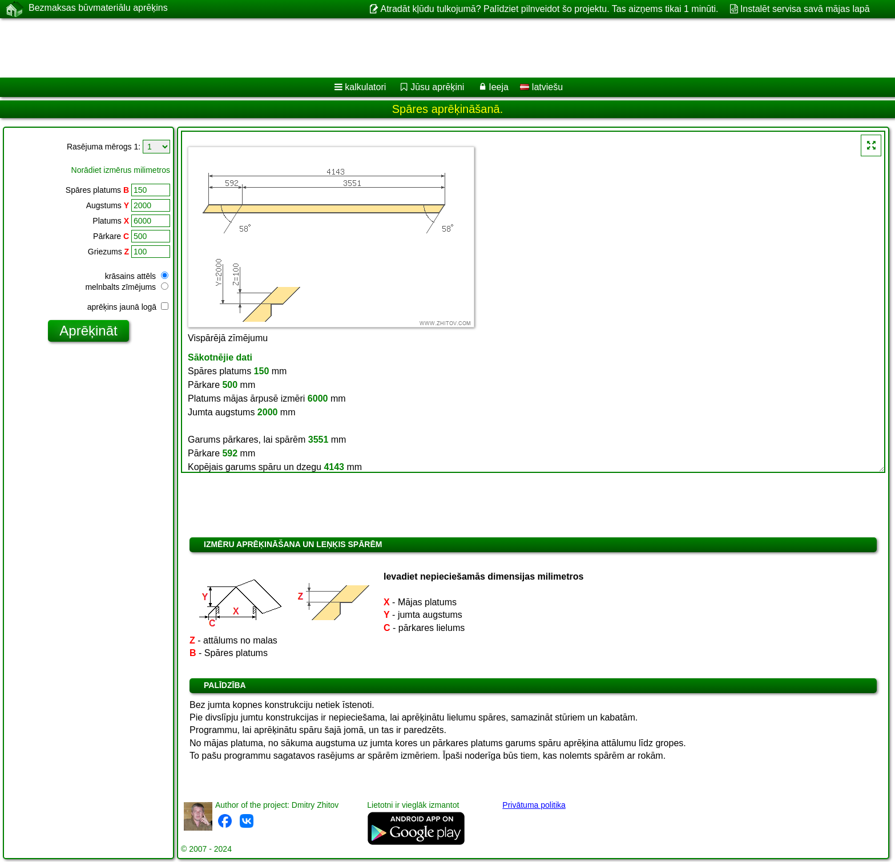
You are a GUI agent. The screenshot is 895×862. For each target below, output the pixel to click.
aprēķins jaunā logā (127, 306)
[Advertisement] (346, 48)
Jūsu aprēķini (437, 87)
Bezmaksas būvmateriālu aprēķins (98, 8)
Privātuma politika (534, 805)
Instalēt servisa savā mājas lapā (805, 9)
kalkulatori (365, 87)
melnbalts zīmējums (126, 287)
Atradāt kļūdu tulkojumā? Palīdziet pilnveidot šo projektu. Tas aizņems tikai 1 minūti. (549, 9)
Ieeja (499, 87)
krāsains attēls (136, 276)
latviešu (541, 87)
